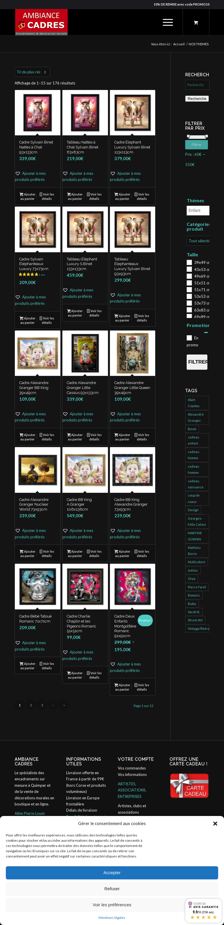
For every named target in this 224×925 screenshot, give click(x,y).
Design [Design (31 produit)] (193, 510)
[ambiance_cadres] (41, 22)
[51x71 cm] (189, 289)
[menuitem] (167, 22)
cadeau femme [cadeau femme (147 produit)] (193, 455)
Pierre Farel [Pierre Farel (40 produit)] (197, 587)
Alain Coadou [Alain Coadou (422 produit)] (194, 403)
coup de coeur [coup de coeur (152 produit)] (194, 498)
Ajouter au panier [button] (28, 196)
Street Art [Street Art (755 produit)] (195, 620)
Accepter (111, 872)
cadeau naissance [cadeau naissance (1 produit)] (196, 484)
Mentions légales (112, 917)
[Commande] (32, 72)
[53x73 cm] (189, 302)
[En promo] (189, 337)
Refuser (112, 888)
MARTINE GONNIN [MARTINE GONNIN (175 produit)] (195, 536)
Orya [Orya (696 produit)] (191, 578)
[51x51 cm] (189, 282)
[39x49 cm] (189, 262)
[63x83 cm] (189, 309)
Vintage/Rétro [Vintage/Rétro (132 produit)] (198, 628)
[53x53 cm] (189, 296)
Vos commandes (132, 768)
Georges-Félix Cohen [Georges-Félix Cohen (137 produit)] (197, 521)
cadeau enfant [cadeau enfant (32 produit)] (193, 440)
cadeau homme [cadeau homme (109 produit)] (193, 469)
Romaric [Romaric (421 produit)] (194, 595)
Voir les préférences (112, 904)
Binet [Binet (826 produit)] (192, 429)
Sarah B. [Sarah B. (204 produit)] (194, 612)
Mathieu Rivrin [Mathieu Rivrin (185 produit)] (194, 551)
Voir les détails (47, 196)
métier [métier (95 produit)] (193, 570)
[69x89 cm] (189, 316)
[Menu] (165, 22)
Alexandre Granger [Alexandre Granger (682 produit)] (196, 417)
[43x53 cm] (189, 269)
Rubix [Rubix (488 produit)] (192, 604)
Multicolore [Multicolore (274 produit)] (196, 562)
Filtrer (197, 144)
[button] (215, 824)
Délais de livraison (81, 810)
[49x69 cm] (189, 276)
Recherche (197, 98)
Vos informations (132, 774)
